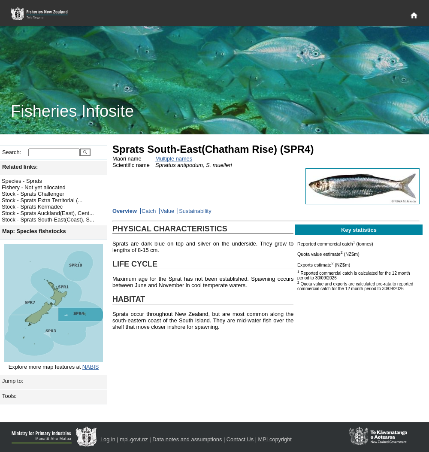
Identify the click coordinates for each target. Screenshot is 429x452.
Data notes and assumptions (187, 439)
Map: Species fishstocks (34, 231)
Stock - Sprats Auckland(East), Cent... (48, 213)
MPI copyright (275, 439)
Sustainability (195, 211)
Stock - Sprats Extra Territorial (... (42, 200)
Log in (107, 439)
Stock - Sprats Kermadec (32, 206)
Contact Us (240, 439)
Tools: (9, 396)
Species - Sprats (22, 181)
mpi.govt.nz (134, 439)
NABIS (90, 367)
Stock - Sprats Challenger (33, 194)
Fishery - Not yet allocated (34, 187)
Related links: (20, 167)
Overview (124, 211)
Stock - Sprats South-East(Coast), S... (48, 219)
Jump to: (12, 381)
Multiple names (173, 158)
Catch (149, 211)
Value (167, 211)
